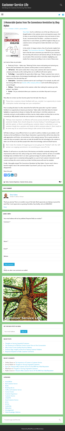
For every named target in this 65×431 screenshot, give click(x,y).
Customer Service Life (15, 5)
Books (7, 182)
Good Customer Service (11, 400)
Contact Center (9, 392)
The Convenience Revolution (37, 50)
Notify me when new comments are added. (16, 270)
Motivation (8, 408)
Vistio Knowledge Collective (12, 412)
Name (6, 241)
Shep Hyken (14, 194)
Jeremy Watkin (23, 28)
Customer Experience (14, 182)
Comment (7, 221)
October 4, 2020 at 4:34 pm (16, 196)
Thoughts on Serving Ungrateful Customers (17, 343)
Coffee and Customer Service (13, 390)
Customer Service (24, 182)
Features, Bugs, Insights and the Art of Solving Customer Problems (23, 349)
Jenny (6, 402)
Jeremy (30, 182)
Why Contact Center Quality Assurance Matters (18, 347)
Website (6, 256)
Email (6, 248)
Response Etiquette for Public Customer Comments (19, 351)
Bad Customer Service (11, 383)
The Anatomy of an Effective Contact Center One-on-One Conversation (25, 345)
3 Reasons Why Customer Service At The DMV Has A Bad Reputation (29, 366)
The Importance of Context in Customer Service (28, 362)
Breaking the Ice (9, 388)
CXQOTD (8, 398)
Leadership (8, 406)
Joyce (6, 366)
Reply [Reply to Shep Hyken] (5, 207)
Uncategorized (9, 410)
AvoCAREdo (8, 381)
